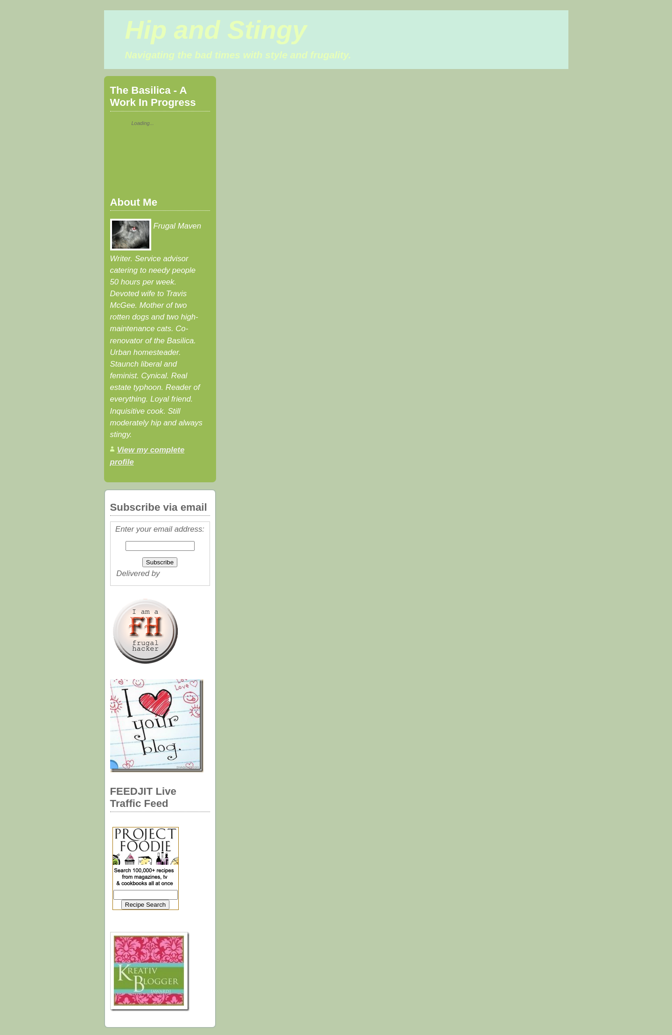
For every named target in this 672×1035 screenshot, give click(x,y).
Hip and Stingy (216, 29)
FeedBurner (182, 573)
